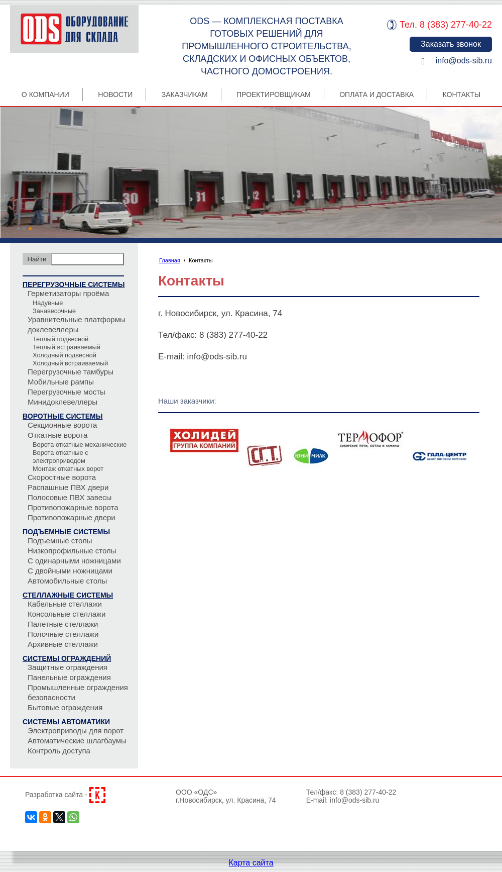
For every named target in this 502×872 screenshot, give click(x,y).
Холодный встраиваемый (70, 363)
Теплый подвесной (60, 339)
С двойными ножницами (70, 570)
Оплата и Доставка (376, 94)
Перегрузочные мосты (66, 391)
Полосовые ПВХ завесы (69, 497)
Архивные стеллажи (63, 644)
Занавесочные (54, 311)
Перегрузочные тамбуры (70, 371)
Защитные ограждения (67, 667)
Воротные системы (62, 416)
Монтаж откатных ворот (68, 468)
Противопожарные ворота (73, 507)
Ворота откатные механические (80, 444)
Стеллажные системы (68, 595)
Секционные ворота (62, 425)
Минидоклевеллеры (62, 402)
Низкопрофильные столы (72, 550)
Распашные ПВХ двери (68, 487)
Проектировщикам (273, 94)
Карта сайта (250, 862)
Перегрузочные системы (73, 284)
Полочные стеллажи (63, 634)
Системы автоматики (66, 722)
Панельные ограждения (69, 677)
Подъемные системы (66, 532)
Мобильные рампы (61, 381)
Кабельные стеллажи (65, 604)
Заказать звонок (451, 44)
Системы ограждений (67, 658)
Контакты (462, 94)
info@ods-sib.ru (464, 60)
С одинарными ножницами (74, 560)
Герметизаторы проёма (68, 293)
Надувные (48, 303)
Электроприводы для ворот (75, 730)
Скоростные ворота (62, 477)
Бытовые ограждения (65, 707)
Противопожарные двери (71, 517)
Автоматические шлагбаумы (77, 740)
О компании (45, 94)
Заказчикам (185, 94)
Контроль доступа (59, 750)
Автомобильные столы (67, 580)
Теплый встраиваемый (66, 347)
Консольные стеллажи (67, 614)
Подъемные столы (60, 540)
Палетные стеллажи (63, 624)
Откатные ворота (57, 435)
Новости (115, 94)
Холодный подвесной (64, 355)
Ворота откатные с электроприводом (60, 456)
